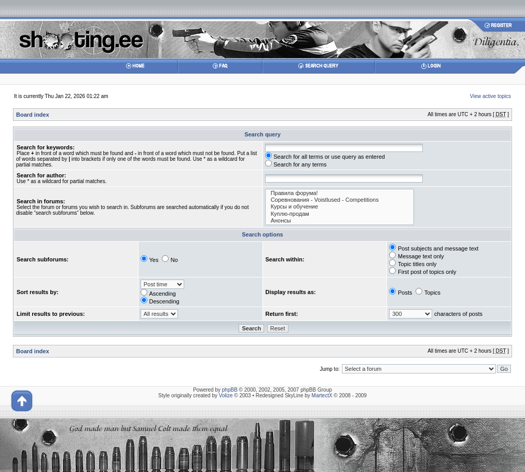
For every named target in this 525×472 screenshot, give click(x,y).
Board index (32, 115)
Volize (226, 395)
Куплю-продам (339, 214)
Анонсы (339, 220)
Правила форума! (339, 193)
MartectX (322, 395)
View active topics (490, 96)
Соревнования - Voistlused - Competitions (339, 200)
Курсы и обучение (339, 206)
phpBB (230, 390)
